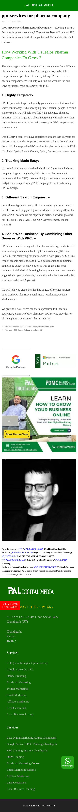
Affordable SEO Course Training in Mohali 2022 (23, 330)
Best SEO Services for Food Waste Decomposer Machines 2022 (29, 327)
